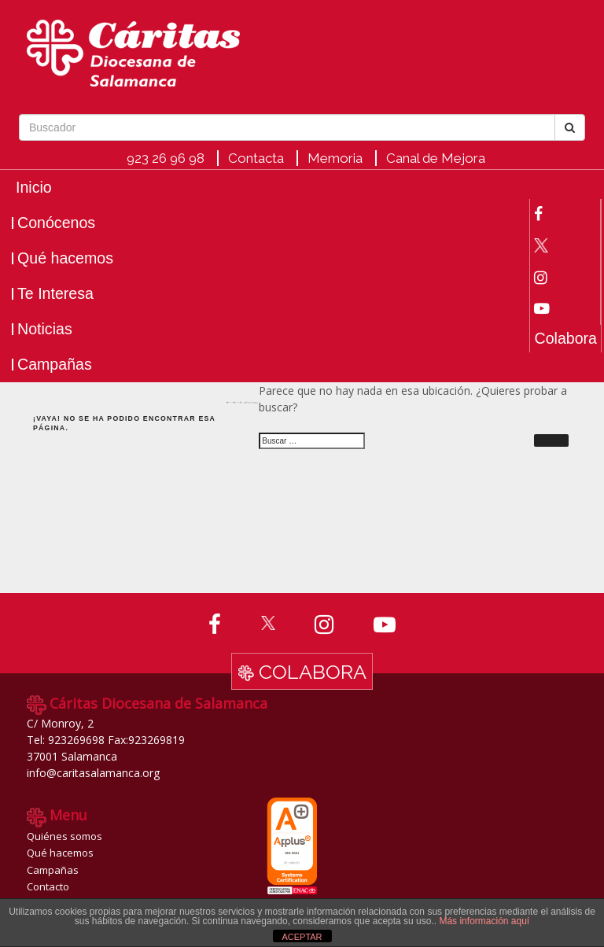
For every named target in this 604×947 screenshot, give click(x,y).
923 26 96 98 (165, 158)
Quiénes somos (64, 836)
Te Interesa (55, 294)
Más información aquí (484, 921)
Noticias (44, 329)
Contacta (256, 158)
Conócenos (56, 223)
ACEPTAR (302, 936)
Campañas (54, 364)
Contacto (48, 886)
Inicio (34, 187)
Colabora (565, 339)
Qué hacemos (65, 258)
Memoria (335, 158)
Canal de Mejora (435, 158)
